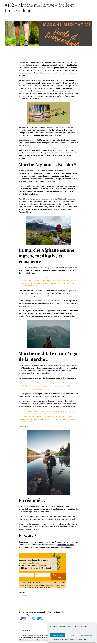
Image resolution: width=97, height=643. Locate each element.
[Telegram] (41, 617)
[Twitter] (33, 617)
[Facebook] (21, 617)
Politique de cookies (59, 639)
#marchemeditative (25, 637)
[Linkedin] (38, 617)
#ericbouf (40, 635)
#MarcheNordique (37, 637)
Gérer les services (55, 630)
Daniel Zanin (30, 316)
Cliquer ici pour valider (58, 576)
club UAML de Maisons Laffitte (66, 83)
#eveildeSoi (48, 635)
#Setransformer (24, 640)
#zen (31, 640)
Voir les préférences (87, 635)
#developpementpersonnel (27, 635)
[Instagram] (24, 617)
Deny (72, 635)
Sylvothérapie (25, 630)
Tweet (29, 615)
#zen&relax (37, 640)
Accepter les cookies (57, 635)
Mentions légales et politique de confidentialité (77, 639)
